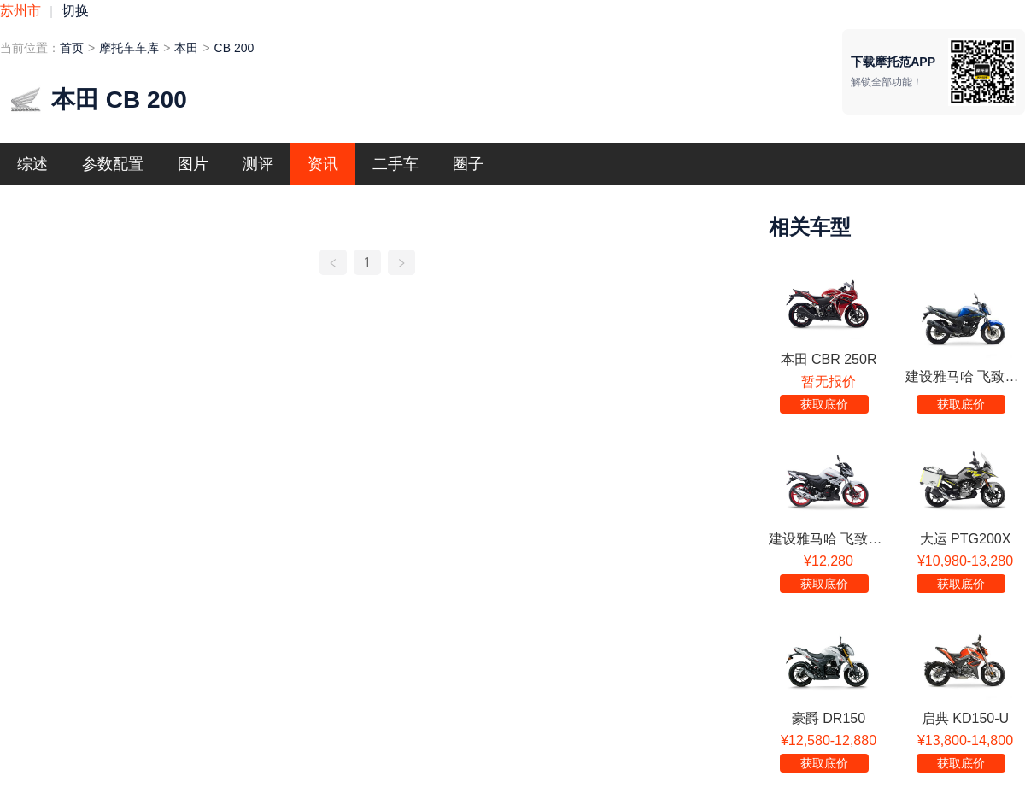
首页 (72, 48)
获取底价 (824, 404)
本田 (186, 48)
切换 (75, 10)
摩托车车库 (129, 48)
